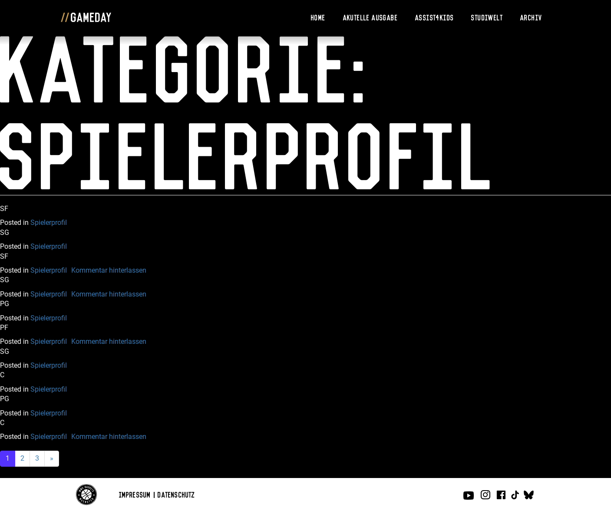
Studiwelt (487, 16)
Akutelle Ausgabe (370, 16)
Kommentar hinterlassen (108, 270)
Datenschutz (176, 494)
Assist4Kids (434, 16)
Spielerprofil (48, 222)
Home (318, 16)
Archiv (531, 16)
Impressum (135, 494)
